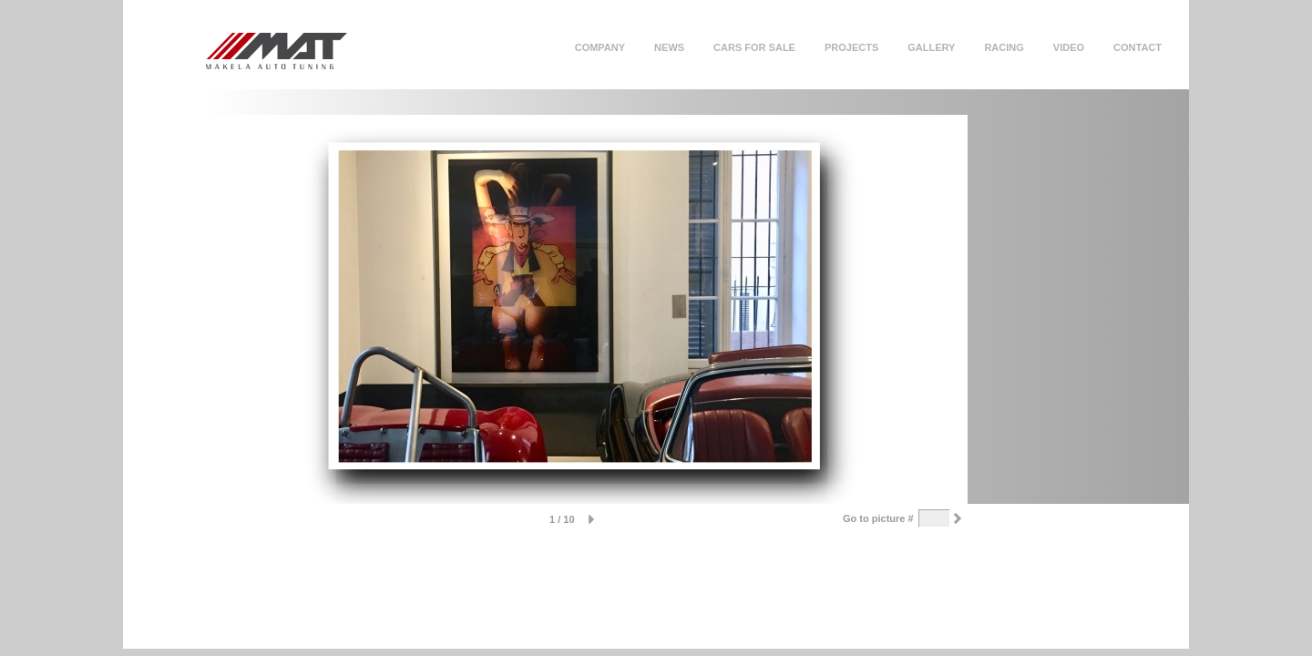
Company (600, 47)
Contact (1137, 47)
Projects (851, 47)
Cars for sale (754, 47)
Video (1068, 47)
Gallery (931, 47)
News (669, 47)
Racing (1003, 47)
